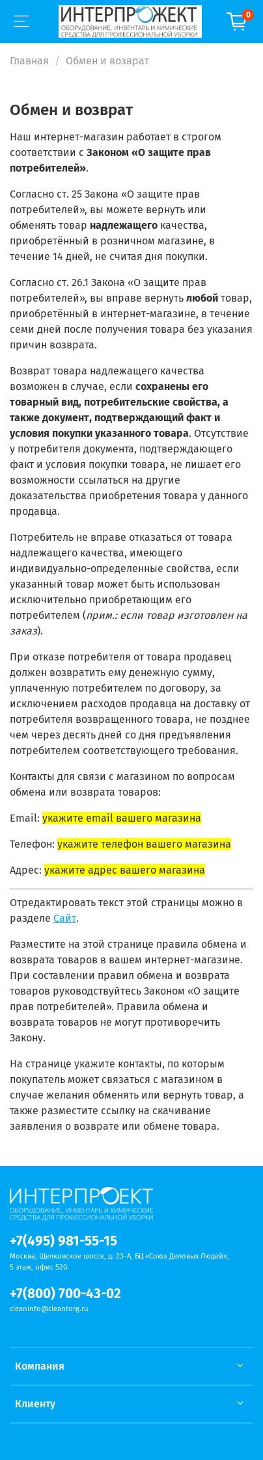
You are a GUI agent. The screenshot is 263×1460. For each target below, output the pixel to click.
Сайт (64, 918)
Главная (29, 61)
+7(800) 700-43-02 (65, 1294)
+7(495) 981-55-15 (63, 1241)
